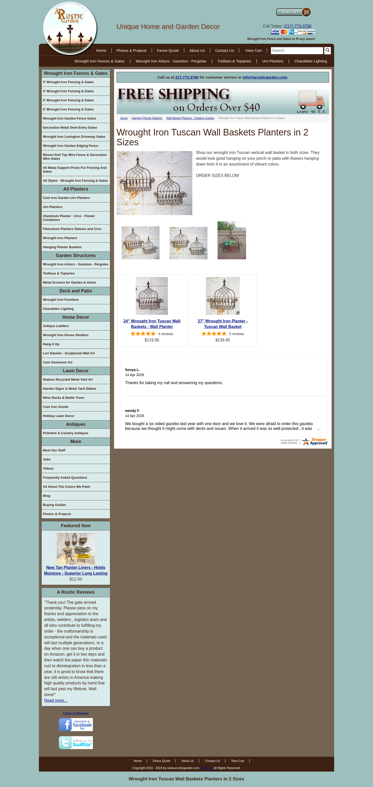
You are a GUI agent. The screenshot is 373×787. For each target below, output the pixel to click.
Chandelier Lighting (311, 61)
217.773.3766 (187, 77)
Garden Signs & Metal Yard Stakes (69, 388)
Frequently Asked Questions (65, 477)
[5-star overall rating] (152, 334)
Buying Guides (54, 505)
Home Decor (75, 317)
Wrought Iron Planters (60, 238)
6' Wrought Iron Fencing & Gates (68, 109)
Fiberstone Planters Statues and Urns (72, 229)
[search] (297, 50)
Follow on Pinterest (76, 713)
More (75, 441)
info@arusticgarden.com (265, 77)
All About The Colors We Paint (66, 487)
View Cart (253, 50)
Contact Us (224, 50)
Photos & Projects (132, 50)
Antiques (76, 424)
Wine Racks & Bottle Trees (63, 398)
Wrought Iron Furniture (61, 300)
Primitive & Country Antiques (65, 433)
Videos (48, 468)
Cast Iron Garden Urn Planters (66, 198)
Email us (206, 768)
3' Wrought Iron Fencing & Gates (68, 82)
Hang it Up (51, 344)
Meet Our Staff (54, 450)
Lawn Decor (76, 370)
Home (101, 50)
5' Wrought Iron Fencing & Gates (68, 100)
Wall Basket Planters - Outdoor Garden (190, 118)
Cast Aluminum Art (57, 362)
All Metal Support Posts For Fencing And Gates (74, 169)
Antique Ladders (56, 326)
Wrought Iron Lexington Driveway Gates (74, 136)
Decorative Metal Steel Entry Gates (70, 127)
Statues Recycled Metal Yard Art (68, 379)
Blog (46, 496)
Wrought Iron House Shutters (66, 335)
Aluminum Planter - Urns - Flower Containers (69, 218)
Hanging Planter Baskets (62, 247)
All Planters (75, 189)
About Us (197, 50)
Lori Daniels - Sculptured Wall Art (69, 353)
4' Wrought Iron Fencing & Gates (68, 91)
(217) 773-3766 (297, 26)
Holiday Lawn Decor (58, 416)
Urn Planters (272, 61)
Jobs (46, 459)
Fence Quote (168, 50)
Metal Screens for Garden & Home (69, 282)
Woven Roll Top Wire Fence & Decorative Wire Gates (75, 156)
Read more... (55, 700)
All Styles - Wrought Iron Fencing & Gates (75, 180)
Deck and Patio (76, 290)
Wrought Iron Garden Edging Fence (70, 146)
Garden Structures (76, 255)
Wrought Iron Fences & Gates (99, 61)
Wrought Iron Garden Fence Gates (69, 118)
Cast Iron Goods (55, 407)
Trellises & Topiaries (234, 61)
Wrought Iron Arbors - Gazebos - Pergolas (171, 61)
